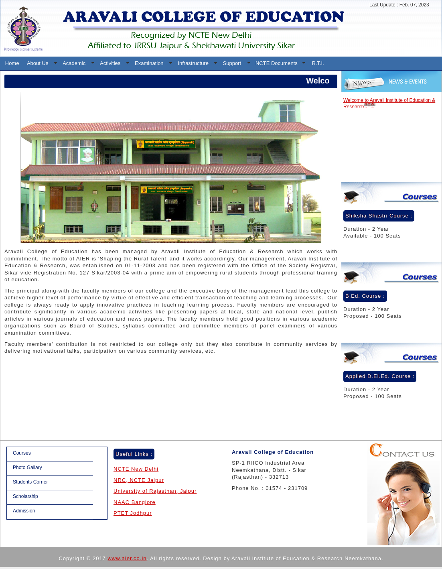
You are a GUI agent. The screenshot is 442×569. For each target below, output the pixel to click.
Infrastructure (193, 63)
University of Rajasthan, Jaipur (155, 491)
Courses (22, 453)
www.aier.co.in (126, 558)
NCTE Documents (276, 63)
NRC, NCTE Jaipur (139, 480)
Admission (24, 511)
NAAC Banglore (135, 502)
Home (12, 63)
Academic (74, 63)
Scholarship (25, 496)
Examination (149, 63)
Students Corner (30, 482)
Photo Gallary (27, 467)
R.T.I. (318, 63)
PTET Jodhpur (133, 513)
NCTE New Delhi (136, 469)
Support (232, 63)
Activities (110, 63)
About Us (37, 63)
